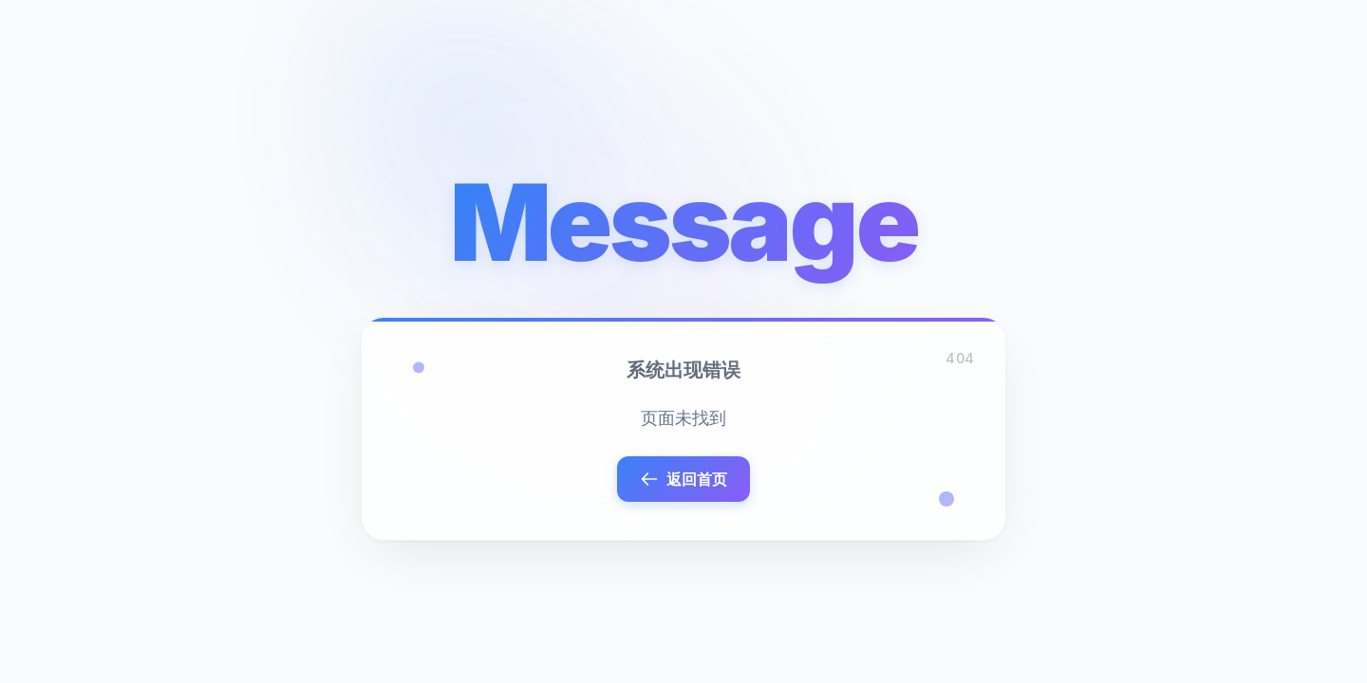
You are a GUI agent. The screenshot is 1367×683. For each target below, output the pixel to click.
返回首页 (683, 479)
